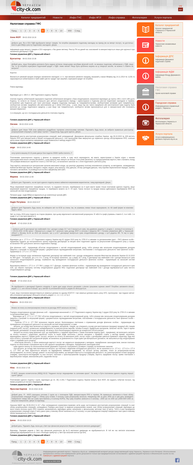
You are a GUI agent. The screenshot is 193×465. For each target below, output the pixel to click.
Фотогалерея (139, 17)
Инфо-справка (117, 17)
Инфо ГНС (76, 17)
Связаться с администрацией (55, 456)
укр (180, 5)
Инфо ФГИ (95, 17)
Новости (57, 17)
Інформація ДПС (164, 56)
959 (69, 30)
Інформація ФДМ (164, 71)
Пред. (14, 30)
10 (61, 30)
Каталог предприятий (33, 17)
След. (78, 30)
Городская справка (165, 103)
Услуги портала (163, 17)
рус (180, 9)
